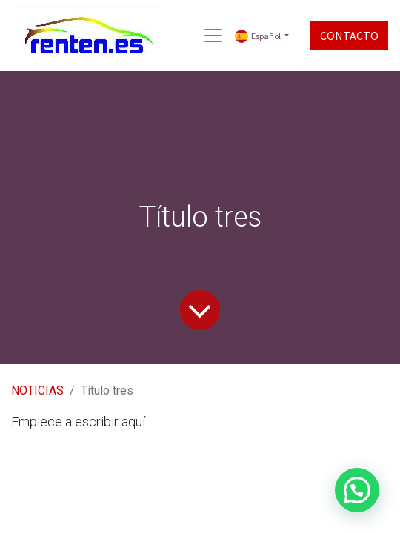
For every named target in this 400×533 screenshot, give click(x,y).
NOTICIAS (37, 390)
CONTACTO (349, 35)
